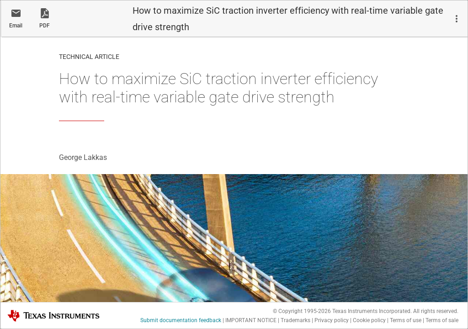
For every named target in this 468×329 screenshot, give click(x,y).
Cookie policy (369, 320)
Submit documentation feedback (180, 320)
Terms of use (405, 320)
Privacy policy (331, 320)
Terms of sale (441, 320)
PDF (44, 25)
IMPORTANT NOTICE (251, 320)
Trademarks (295, 320)
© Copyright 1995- (302, 311)
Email (15, 25)
